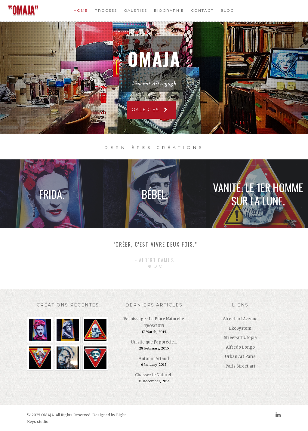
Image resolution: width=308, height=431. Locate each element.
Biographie (169, 10)
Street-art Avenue (240, 319)
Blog (227, 10)
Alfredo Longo (240, 347)
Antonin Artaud (154, 358)
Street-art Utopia (240, 337)
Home (81, 10)
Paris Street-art (240, 366)
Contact (202, 10)
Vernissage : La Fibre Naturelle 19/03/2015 (154, 322)
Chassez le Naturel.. (154, 374)
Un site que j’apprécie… (154, 342)
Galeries (135, 10)
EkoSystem (240, 328)
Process (106, 10)
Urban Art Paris (240, 356)
